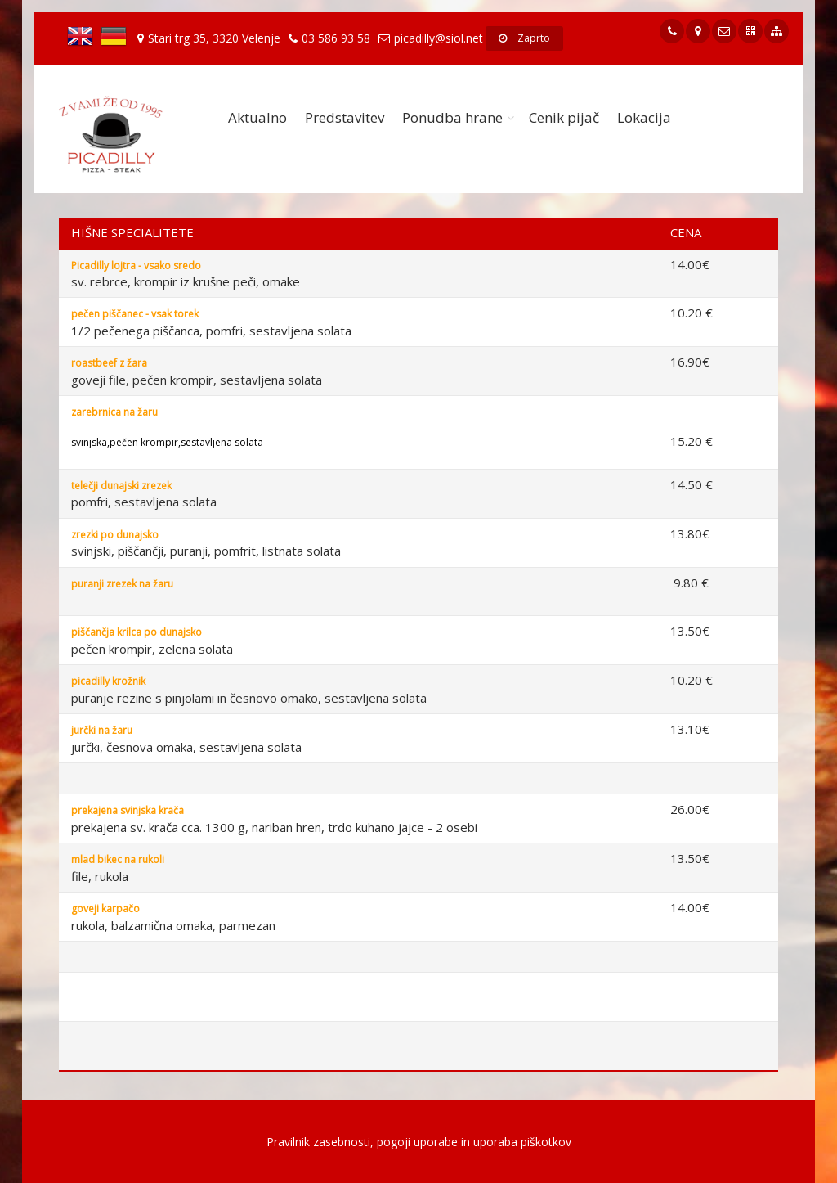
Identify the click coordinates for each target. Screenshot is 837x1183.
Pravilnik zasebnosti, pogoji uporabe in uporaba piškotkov (418, 1141)
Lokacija (644, 117)
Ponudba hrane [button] (452, 117)
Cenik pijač (564, 117)
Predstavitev (344, 117)
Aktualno (257, 117)
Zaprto (524, 38)
